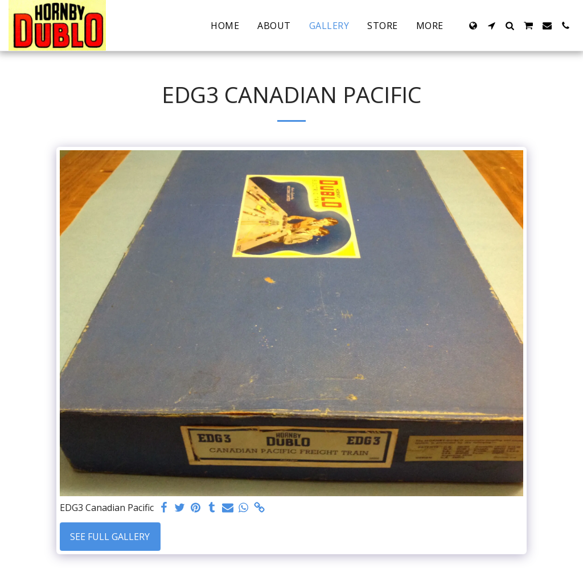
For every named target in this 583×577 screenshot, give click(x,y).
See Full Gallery (110, 536)
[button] (491, 25)
